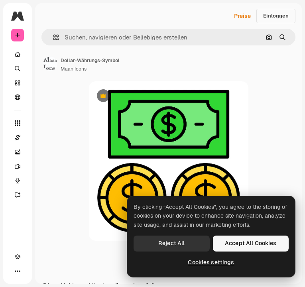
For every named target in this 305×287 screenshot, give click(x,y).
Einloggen (276, 15)
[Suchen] (17, 68)
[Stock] (17, 83)
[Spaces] (17, 137)
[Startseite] (17, 54)
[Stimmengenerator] (17, 180)
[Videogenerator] (17, 166)
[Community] (17, 97)
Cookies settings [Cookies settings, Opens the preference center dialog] (211, 262)
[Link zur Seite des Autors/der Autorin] (50, 64)
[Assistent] (17, 195)
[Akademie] (17, 256)
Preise (242, 16)
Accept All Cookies (251, 243)
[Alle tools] (17, 123)
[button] (53, 37)
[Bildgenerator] (17, 151)
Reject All (171, 243)
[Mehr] (17, 271)
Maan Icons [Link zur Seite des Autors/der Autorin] (74, 69)
